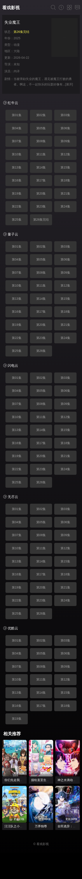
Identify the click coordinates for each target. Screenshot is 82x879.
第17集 (41, 180)
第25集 (16, 219)
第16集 (16, 180)
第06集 (65, 128)
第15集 (65, 167)
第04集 (16, 128)
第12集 (65, 154)
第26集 (41, 351)
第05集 (41, 128)
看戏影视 (11, 7)
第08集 (41, 141)
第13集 (16, 167)
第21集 (65, 193)
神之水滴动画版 (68, 780)
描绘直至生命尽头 (43, 780)
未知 (17, 64)
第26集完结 (41, 219)
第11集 (41, 154)
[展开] (69, 84)
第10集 (16, 154)
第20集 (41, 193)
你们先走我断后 (15, 780)
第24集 (65, 206)
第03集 (65, 115)
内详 (17, 71)
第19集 (16, 193)
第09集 (65, 141)
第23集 (41, 206)
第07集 (16, 141)
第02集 (41, 115)
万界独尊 (41, 826)
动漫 (17, 44)
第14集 (41, 167)
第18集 (65, 180)
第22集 (16, 206)
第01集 (16, 115)
